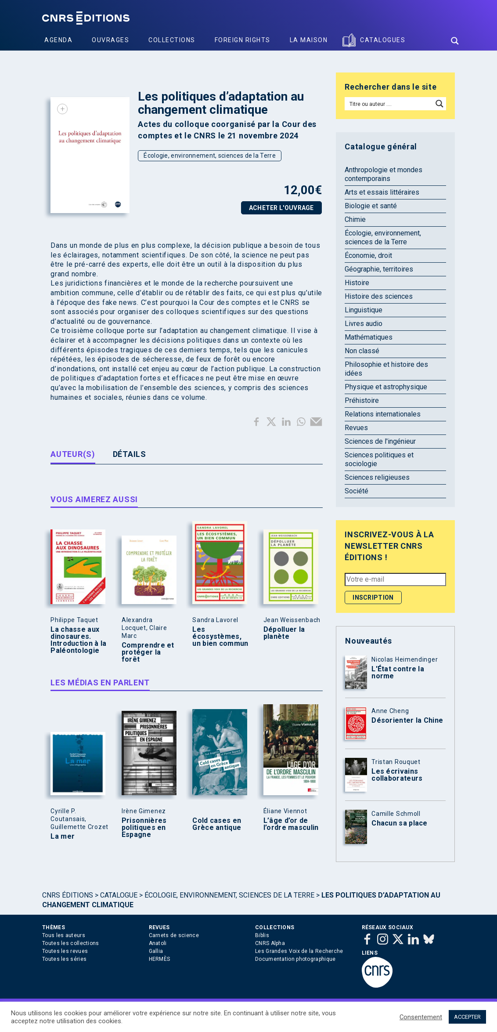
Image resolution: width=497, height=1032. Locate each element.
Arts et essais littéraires (382, 192)
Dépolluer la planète (284, 633)
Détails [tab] (129, 454)
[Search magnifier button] (454, 40)
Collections (171, 39)
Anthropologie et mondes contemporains (383, 174)
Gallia (156, 951)
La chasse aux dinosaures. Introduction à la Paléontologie (78, 640)
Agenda (58, 39)
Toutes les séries (64, 959)
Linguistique (363, 310)
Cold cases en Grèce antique (216, 824)
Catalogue (118, 895)
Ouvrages (110, 39)
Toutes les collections (70, 943)
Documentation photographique (295, 959)
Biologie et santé (371, 206)
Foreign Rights (242, 39)
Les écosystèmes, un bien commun (220, 636)
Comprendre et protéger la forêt (148, 652)
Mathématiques (369, 337)
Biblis (262, 935)
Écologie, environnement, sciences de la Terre (210, 155)
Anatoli (158, 943)
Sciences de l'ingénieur (380, 441)
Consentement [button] (421, 1017)
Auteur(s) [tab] (72, 454)
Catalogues (382, 39)
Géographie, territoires (379, 269)
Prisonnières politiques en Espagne (144, 827)
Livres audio (363, 323)
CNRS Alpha (270, 943)
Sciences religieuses (377, 477)
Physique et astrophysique (386, 387)
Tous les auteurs (63, 935)
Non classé (362, 351)
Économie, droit (368, 255)
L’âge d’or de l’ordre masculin (291, 824)
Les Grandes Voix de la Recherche (299, 951)
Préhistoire (362, 400)
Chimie (355, 219)
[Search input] (389, 104)
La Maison (309, 39)
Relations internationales (383, 414)
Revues (356, 428)
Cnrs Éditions (67, 895)
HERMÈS (159, 959)
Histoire (357, 283)
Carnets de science (174, 935)
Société (356, 491)
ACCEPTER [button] (467, 1017)
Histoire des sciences (379, 296)
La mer (62, 836)
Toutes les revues (65, 951)
